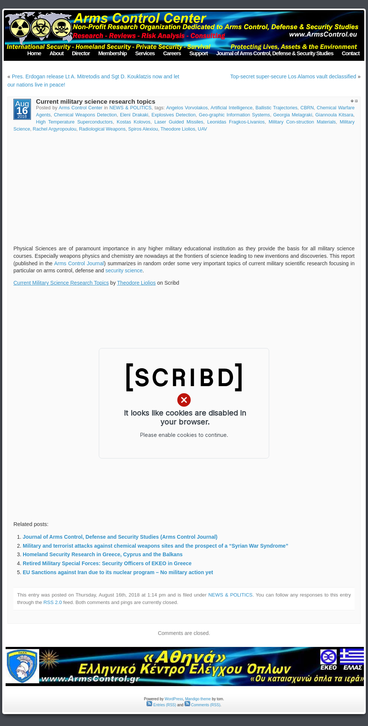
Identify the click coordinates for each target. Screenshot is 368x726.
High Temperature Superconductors (74, 122)
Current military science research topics (95, 101)
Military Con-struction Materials (302, 122)
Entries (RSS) (161, 705)
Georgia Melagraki (292, 115)
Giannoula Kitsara (334, 115)
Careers (171, 53)
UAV (202, 129)
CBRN (307, 107)
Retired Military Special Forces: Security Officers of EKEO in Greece (107, 563)
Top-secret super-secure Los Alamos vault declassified (293, 76)
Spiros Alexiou (143, 129)
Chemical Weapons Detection (85, 115)
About (56, 53)
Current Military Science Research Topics (61, 283)
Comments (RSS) (202, 705)
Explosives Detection (173, 115)
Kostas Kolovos (133, 122)
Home (34, 53)
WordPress (174, 699)
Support (198, 53)
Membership (112, 53)
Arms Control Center (81, 107)
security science (124, 270)
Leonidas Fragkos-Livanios (236, 122)
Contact (350, 53)
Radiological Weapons (102, 129)
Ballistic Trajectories (276, 107)
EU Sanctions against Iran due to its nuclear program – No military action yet (118, 572)
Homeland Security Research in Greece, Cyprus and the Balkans (103, 554)
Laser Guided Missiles (178, 122)
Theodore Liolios (177, 129)
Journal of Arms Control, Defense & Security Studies (274, 53)
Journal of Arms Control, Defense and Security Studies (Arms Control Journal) (120, 537)
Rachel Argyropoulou (54, 129)
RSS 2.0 (53, 602)
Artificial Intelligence (231, 107)
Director (81, 53)
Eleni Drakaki (134, 115)
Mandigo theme (198, 699)
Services (145, 53)
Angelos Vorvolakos (187, 107)
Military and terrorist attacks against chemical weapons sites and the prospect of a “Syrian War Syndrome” (155, 546)
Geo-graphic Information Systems (234, 115)
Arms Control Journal (79, 263)
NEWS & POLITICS (131, 107)
